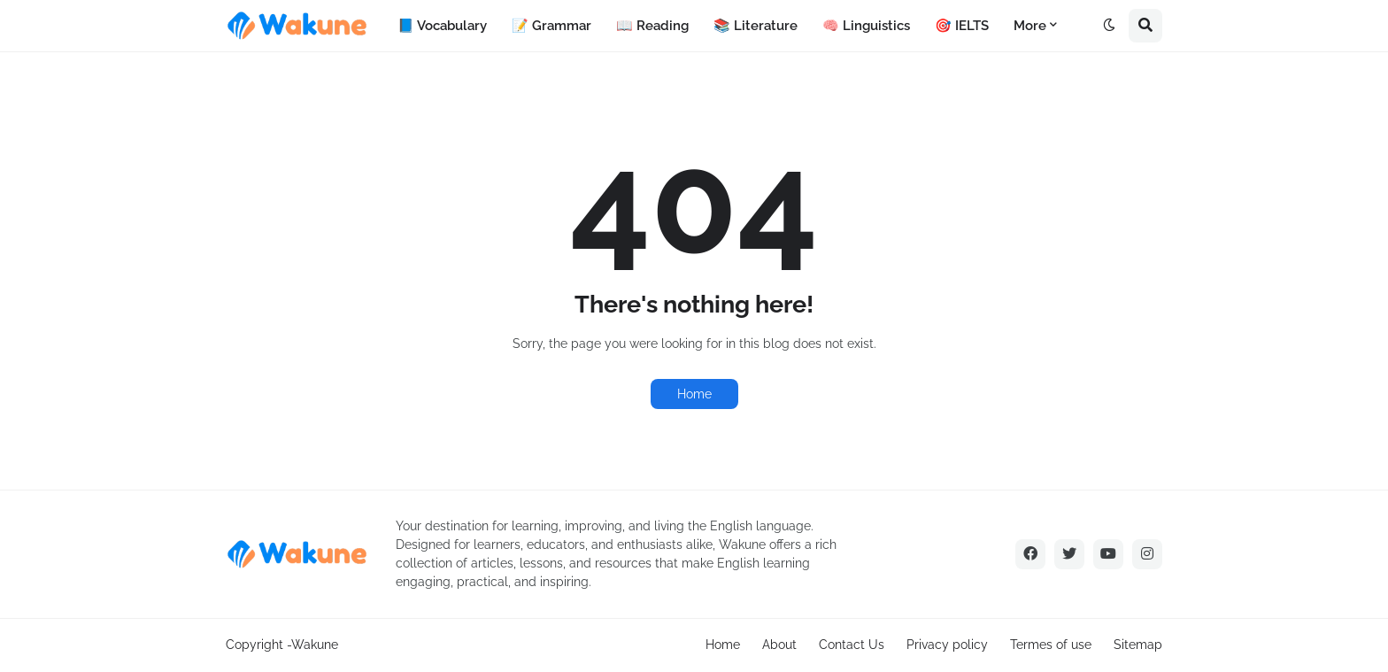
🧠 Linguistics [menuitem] (866, 26)
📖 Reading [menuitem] (652, 26)
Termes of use (1050, 644)
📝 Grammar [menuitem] (551, 26)
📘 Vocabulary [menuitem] (442, 26)
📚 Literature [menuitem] (755, 26)
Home (694, 394)
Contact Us (851, 644)
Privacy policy (947, 644)
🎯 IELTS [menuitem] (962, 26)
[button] (1109, 25)
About (779, 644)
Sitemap (1138, 644)
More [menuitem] (1030, 26)
